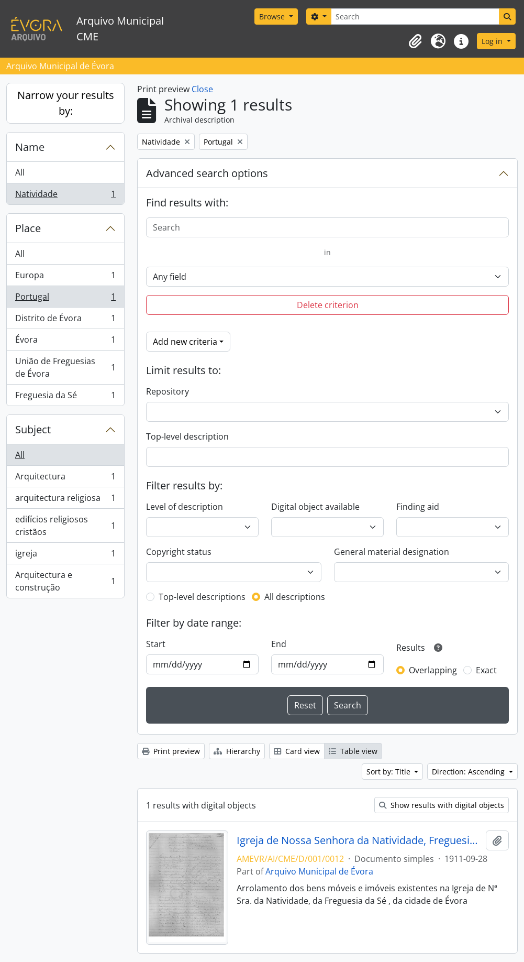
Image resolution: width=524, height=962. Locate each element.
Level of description (184, 506)
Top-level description (187, 436)
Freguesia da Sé (65, 397)
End (278, 644)
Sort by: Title (389, 772)
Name (29, 147)
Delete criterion (328, 305)
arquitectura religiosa (65, 500)
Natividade (65, 196)
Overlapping (433, 670)
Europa (65, 277)
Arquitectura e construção (65, 581)
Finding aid (417, 506)
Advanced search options (207, 173)
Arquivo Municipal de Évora (319, 871)
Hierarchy (237, 751)
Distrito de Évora (65, 320)
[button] (415, 41)
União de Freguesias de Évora (65, 367)
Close (202, 89)
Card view (297, 751)
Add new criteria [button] (185, 341)
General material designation (391, 551)
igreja (65, 555)
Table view (353, 751)
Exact (486, 670)
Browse (273, 16)
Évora (65, 342)
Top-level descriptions (202, 597)
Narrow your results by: (65, 103)
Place (28, 228)
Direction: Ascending (469, 772)
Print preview (171, 751)
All (20, 172)
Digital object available (315, 506)
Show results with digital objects (441, 805)
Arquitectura (65, 478)
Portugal (65, 299)
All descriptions (294, 597)
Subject (33, 429)
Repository (167, 391)
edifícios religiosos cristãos (65, 525)
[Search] (415, 16)
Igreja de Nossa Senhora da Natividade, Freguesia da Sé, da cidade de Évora (359, 840)
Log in (493, 41)
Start (155, 644)
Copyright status (178, 551)
